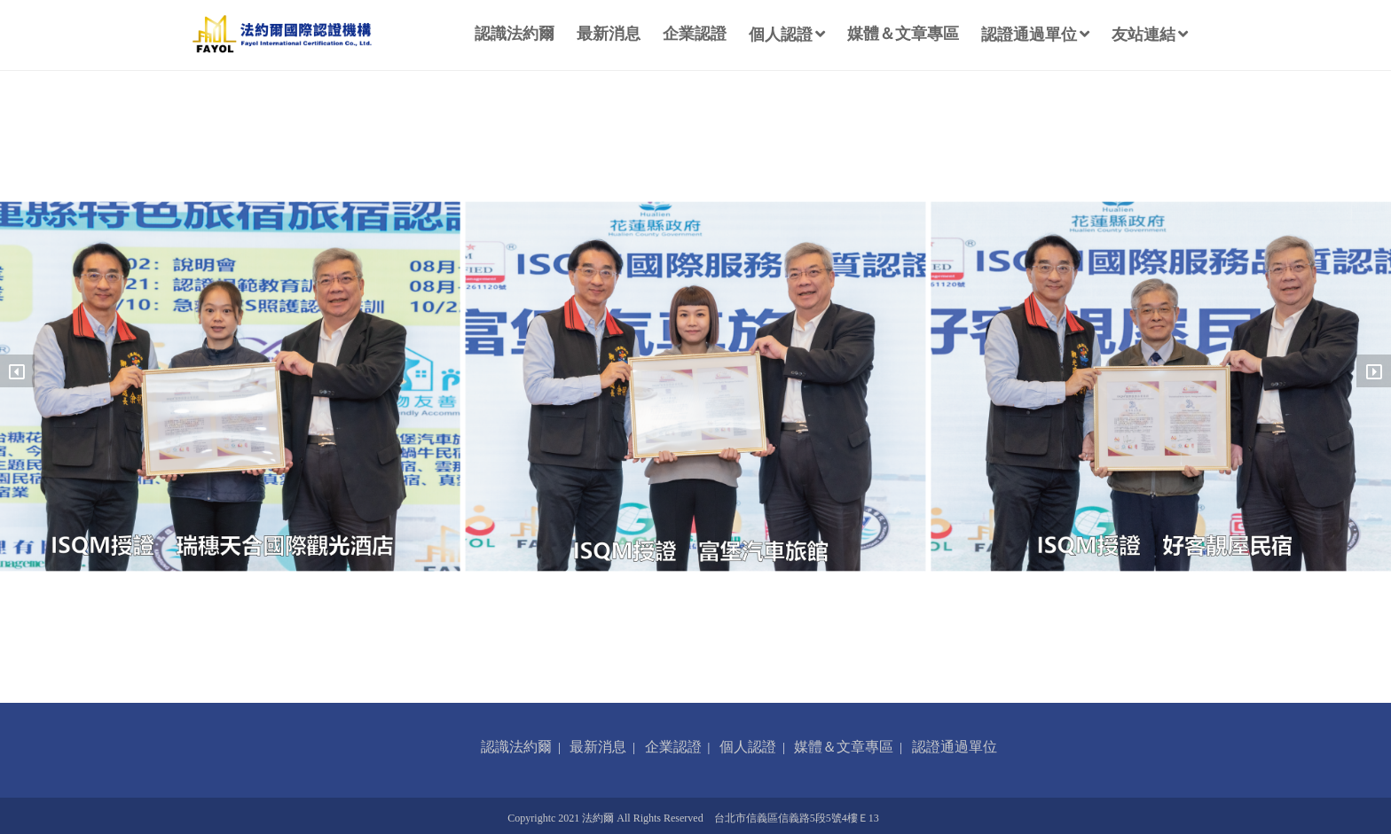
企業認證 (695, 34)
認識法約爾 (514, 34)
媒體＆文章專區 (903, 34)
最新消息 (608, 34)
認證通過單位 (1035, 33)
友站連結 (1150, 33)
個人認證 (787, 33)
